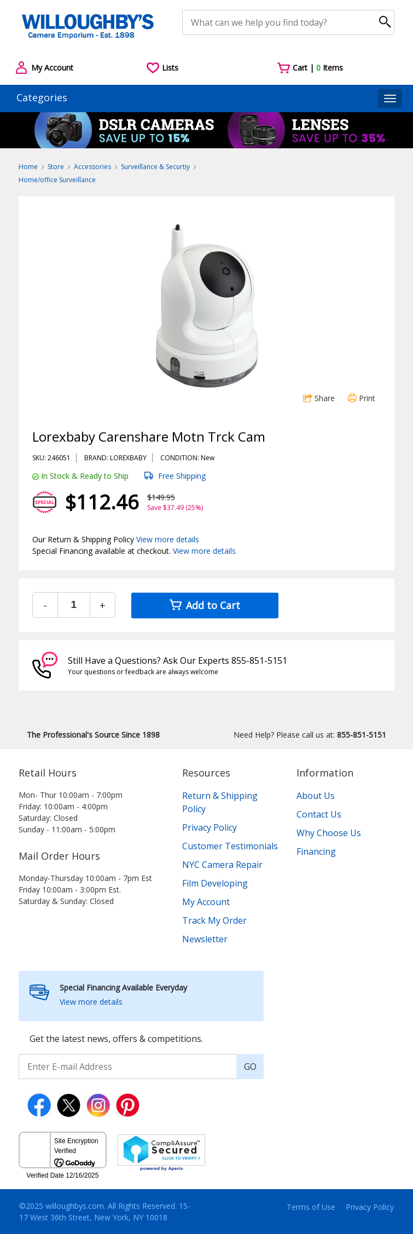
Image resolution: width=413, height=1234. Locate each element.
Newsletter (205, 939)
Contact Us (318, 814)
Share (319, 398)
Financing (316, 851)
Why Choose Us (328, 833)
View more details (167, 539)
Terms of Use (311, 1207)
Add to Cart (205, 605)
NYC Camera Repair (222, 865)
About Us (315, 796)
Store (56, 166)
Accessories (92, 166)
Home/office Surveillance (57, 179)
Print (361, 398)
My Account (206, 902)
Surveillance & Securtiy (155, 166)
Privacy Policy (209, 827)
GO (250, 1067)
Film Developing (215, 883)
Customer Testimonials (230, 846)
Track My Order (214, 920)
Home (28, 166)
